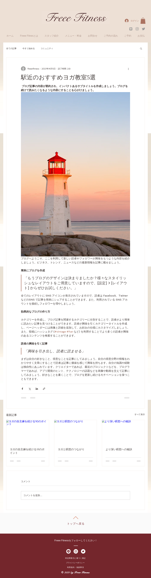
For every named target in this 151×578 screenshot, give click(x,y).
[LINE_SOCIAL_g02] (131, 29)
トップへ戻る (76, 523)
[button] (143, 21)
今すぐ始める (28, 48)
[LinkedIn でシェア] (36, 388)
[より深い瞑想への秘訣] (123, 432)
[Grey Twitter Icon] (143, 29)
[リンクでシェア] (44, 388)
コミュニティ (47, 48)
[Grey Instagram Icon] (137, 29)
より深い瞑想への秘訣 (119, 449)
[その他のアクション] (128, 68)
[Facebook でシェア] (22, 388)
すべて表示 (139, 414)
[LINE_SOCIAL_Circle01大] (68, 551)
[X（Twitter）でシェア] (29, 388)
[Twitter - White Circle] (83, 551)
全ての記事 (11, 48)
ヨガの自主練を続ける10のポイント (27, 451)
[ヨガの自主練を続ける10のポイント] (27, 432)
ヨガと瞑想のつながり (71, 449)
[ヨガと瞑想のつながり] (75, 432)
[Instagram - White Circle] (76, 551)
